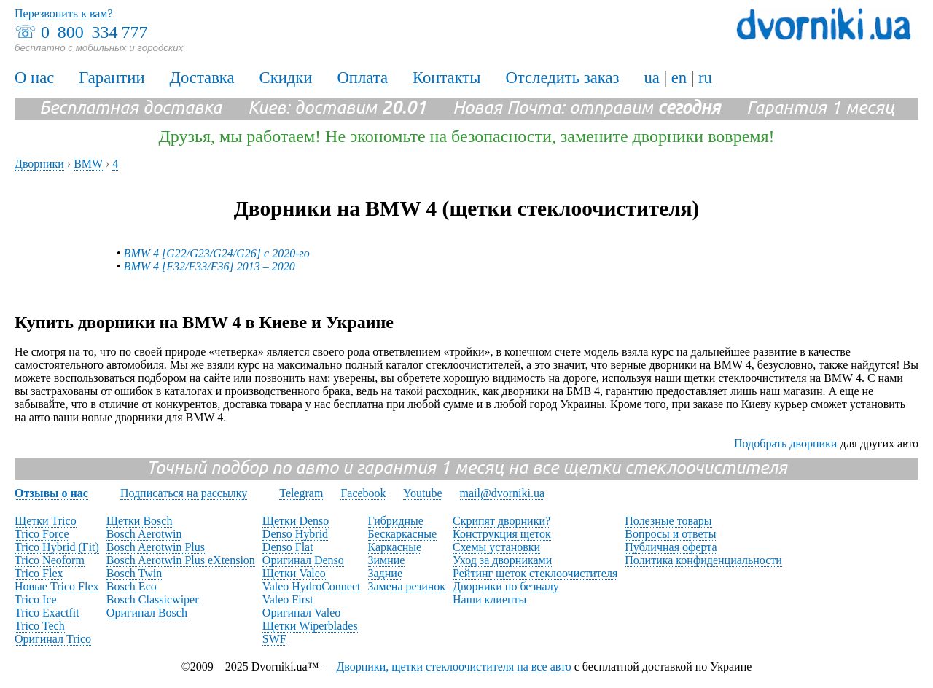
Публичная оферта (671, 547)
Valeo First (287, 599)
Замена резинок (407, 586)
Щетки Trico (46, 521)
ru (705, 78)
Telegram (301, 493)
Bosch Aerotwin (144, 534)
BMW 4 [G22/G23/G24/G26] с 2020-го (217, 253)
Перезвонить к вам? (64, 13)
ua (651, 78)
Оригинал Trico (53, 639)
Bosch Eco (131, 586)
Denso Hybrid (295, 534)
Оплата (362, 78)
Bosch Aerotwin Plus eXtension (180, 560)
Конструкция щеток (502, 534)
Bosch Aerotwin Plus (155, 547)
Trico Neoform (50, 560)
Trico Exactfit (47, 612)
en (679, 78)
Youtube (422, 493)
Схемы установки (496, 547)
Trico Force (42, 534)
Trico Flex (39, 573)
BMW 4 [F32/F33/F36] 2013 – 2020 (209, 266)
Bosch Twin (134, 573)
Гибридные (395, 521)
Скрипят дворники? (501, 521)
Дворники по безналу (506, 586)
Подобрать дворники (785, 443)
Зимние (386, 560)
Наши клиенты (489, 599)
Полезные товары (668, 521)
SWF (274, 639)
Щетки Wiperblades (310, 625)
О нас (34, 78)
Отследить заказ (563, 78)
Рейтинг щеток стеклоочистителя (535, 573)
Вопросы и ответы (670, 534)
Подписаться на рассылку (183, 493)
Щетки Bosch (139, 521)
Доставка (202, 78)
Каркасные (395, 547)
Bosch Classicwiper (152, 599)
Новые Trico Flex (57, 586)
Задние (385, 573)
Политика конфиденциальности (703, 560)
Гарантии (111, 78)
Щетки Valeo (294, 573)
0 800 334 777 (94, 32)
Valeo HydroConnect (311, 586)
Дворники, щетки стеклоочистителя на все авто (453, 666)
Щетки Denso (295, 521)
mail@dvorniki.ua (502, 493)
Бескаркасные (402, 534)
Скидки (286, 78)
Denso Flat (287, 547)
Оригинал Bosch (146, 612)
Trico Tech (40, 625)
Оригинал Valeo (301, 612)
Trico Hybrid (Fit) (57, 547)
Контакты (447, 78)
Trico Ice (36, 599)
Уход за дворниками (502, 560)
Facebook (363, 493)
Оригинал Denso (303, 560)
